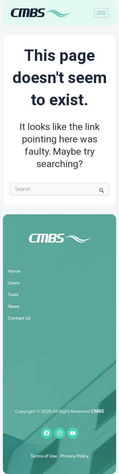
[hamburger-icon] (101, 12)
